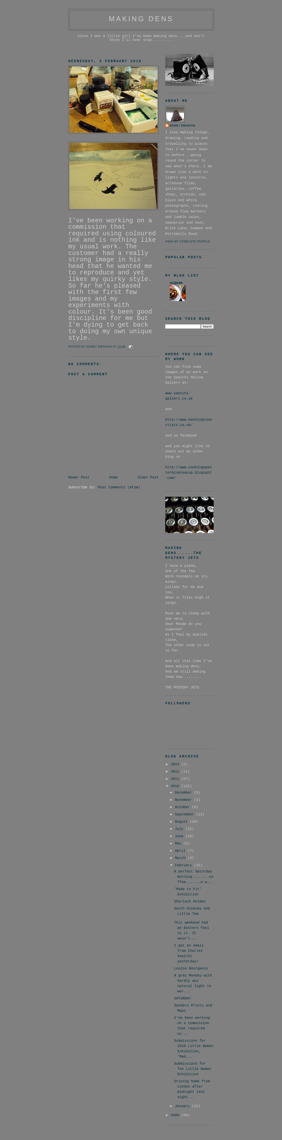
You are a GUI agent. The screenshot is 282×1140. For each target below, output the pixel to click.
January (183, 1106)
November (184, 800)
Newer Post (78, 478)
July (180, 829)
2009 (176, 1115)
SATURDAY (182, 999)
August (182, 822)
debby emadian (182, 125)
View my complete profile (187, 241)
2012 (176, 772)
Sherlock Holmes (190, 902)
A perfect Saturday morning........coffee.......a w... (193, 877)
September (185, 814)
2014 (176, 764)
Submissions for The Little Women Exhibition (192, 1069)
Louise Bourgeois (191, 969)
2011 (176, 779)
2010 (176, 786)
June (180, 836)
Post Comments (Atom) (119, 487)
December (184, 793)
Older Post (148, 478)
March (181, 858)
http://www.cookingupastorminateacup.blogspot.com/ (188, 472)
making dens (141, 19)
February (184, 865)
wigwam (176, 283)
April (181, 851)
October (183, 807)
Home (113, 478)
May (179, 844)
